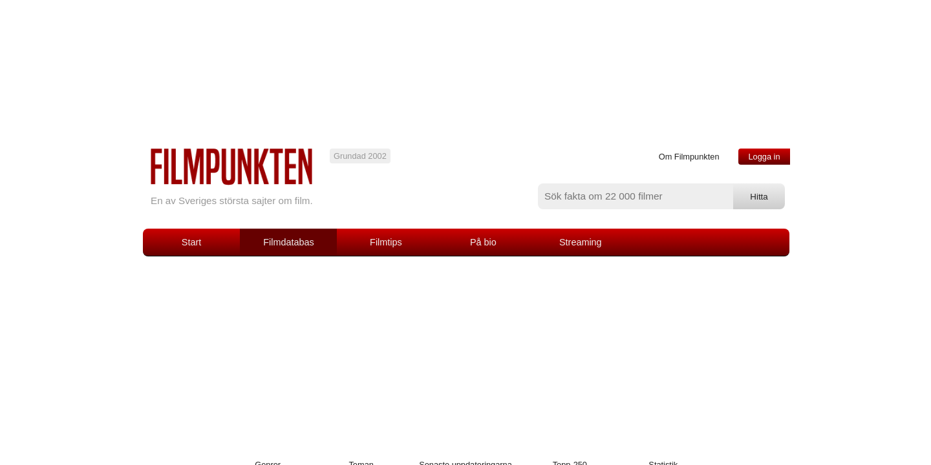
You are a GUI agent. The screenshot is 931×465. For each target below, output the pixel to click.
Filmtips (386, 242)
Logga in (764, 156)
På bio (483, 242)
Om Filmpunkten (689, 156)
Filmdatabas (288, 242)
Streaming (580, 242)
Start (191, 242)
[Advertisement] (465, 353)
